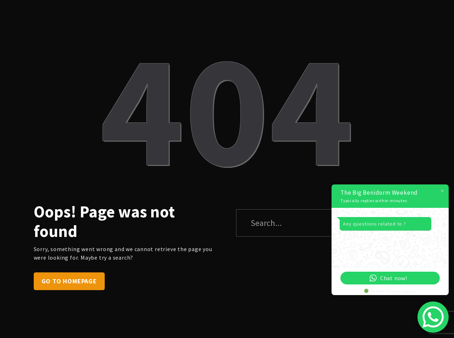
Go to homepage (69, 281)
